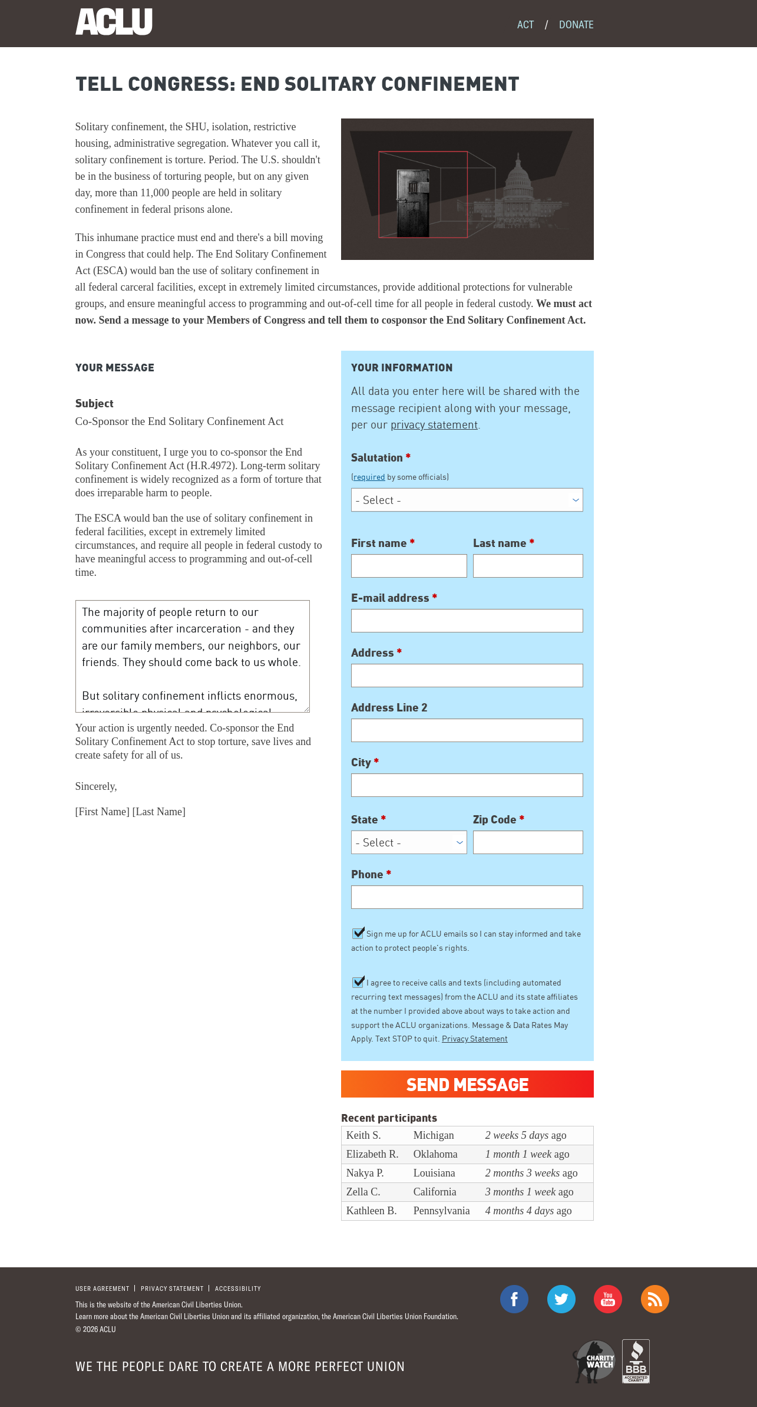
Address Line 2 (389, 707)
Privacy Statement (475, 1038)
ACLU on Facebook (514, 1299)
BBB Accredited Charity (636, 1361)
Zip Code (499, 819)
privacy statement (434, 424)
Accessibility (238, 1288)
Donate (576, 24)
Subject (94, 403)
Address (376, 652)
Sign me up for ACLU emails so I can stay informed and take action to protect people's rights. (466, 940)
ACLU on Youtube (608, 1299)
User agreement (102, 1288)
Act (525, 24)
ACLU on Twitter (561, 1299)
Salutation (467, 466)
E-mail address (394, 597)
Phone (371, 873)
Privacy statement (172, 1288)
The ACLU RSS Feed (655, 1299)
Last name (504, 542)
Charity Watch (594, 1361)
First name (383, 542)
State (368, 819)
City (365, 761)
